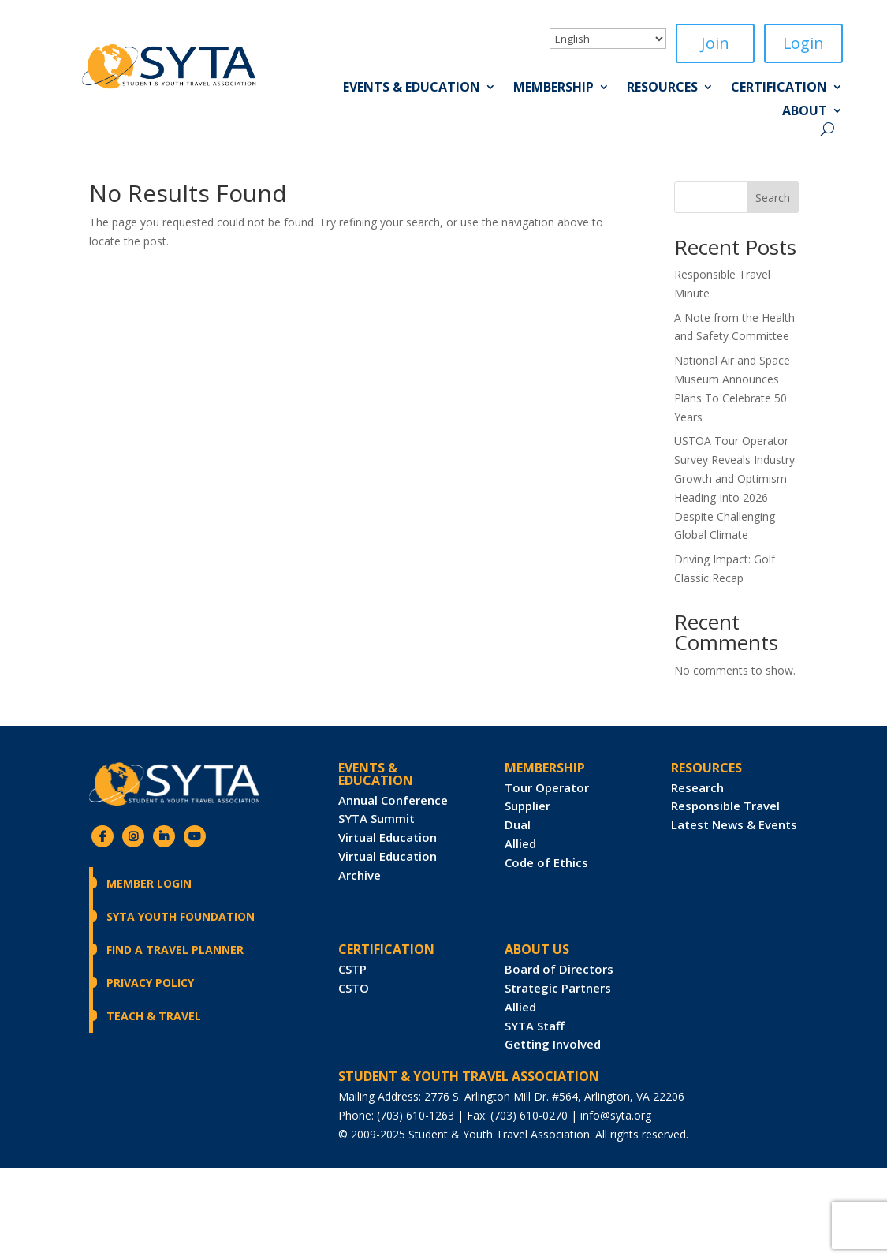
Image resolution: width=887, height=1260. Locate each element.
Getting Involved (553, 1044)
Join (715, 43)
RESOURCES (706, 767)
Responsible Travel (725, 806)
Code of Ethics (546, 862)
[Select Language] (608, 38)
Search (772, 197)
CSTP (352, 969)
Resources (662, 88)
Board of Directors (559, 969)
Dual (518, 824)
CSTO (353, 988)
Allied (520, 843)
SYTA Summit (376, 819)
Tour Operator (547, 787)
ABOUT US (537, 949)
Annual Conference (393, 800)
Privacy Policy (150, 982)
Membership (553, 88)
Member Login (149, 883)
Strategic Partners (558, 988)
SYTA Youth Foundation (180, 916)
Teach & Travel (153, 1015)
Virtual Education (387, 837)
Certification (779, 88)
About (804, 112)
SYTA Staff (535, 1026)
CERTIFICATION (386, 949)
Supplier (527, 806)
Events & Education (411, 88)
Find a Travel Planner (175, 949)
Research (697, 787)
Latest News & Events (734, 824)
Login (803, 43)
